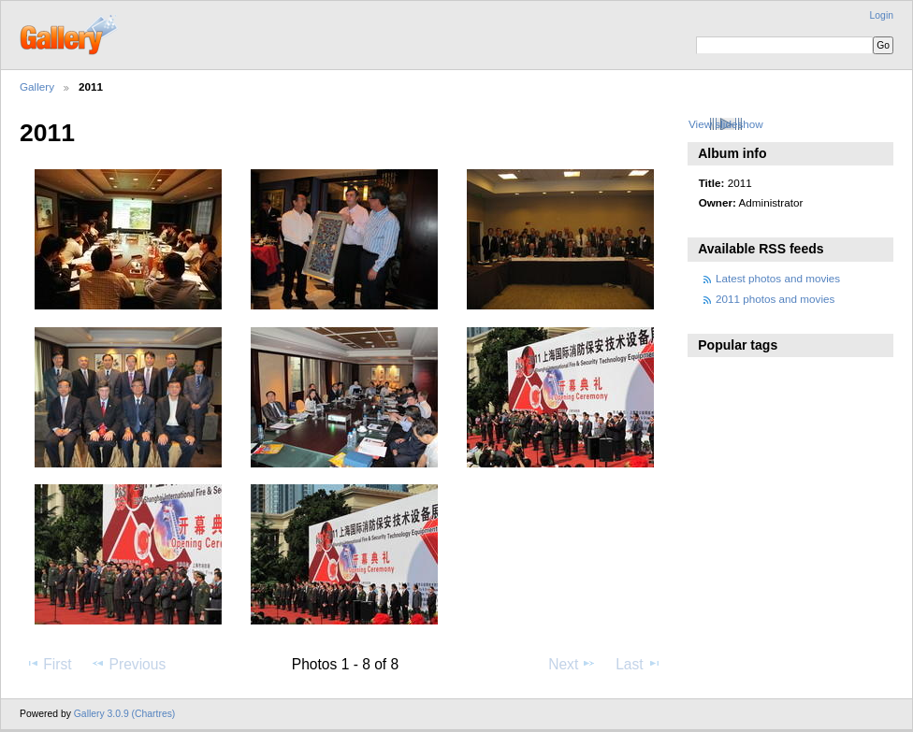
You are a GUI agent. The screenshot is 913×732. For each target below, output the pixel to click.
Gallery (37, 86)
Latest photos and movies (778, 278)
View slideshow (725, 124)
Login (881, 15)
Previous (128, 663)
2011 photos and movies (775, 299)
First (48, 663)
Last (638, 663)
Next (572, 663)
